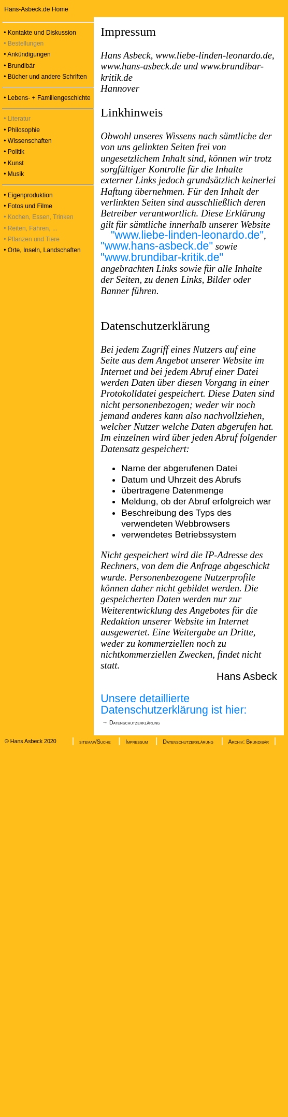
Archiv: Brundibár (248, 741)
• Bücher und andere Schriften (44, 76)
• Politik (13, 151)
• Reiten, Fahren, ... (29, 228)
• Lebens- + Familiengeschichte (46, 97)
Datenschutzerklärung (188, 741)
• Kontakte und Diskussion (39, 32)
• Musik (13, 174)
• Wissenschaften (27, 140)
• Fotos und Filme (27, 206)
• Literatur (16, 118)
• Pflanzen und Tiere (31, 239)
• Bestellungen (23, 43)
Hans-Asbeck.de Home (35, 9)
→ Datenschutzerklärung (130, 722)
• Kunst (13, 163)
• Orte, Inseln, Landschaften (41, 250)
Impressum (136, 741)
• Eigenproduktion (27, 195)
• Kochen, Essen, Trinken (38, 217)
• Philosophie (21, 130)
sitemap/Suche (95, 741)
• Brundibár (18, 65)
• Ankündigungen (26, 54)
